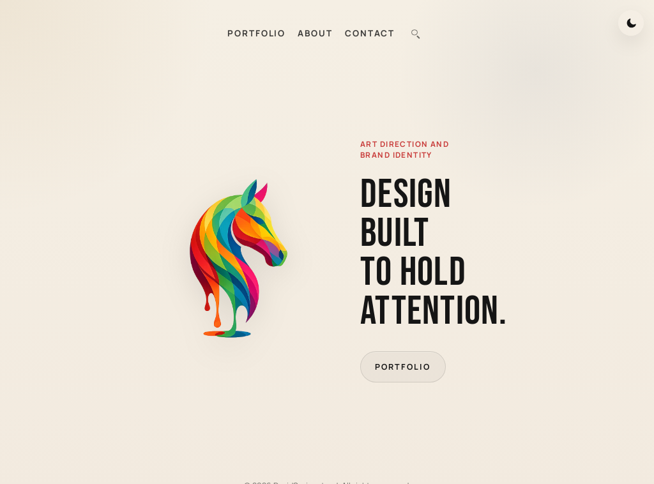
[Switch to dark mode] (631, 23)
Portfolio (402, 366)
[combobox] (415, 32)
